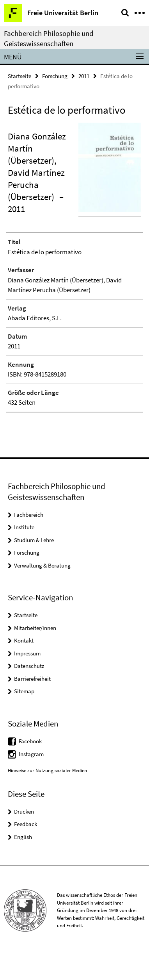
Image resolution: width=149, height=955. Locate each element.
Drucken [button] (24, 811)
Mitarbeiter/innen (35, 628)
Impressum (27, 653)
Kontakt (24, 640)
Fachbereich (28, 514)
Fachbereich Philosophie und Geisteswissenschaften (49, 38)
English (23, 837)
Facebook (30, 741)
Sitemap (24, 691)
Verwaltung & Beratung (42, 565)
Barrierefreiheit (32, 678)
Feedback (25, 824)
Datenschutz (29, 665)
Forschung (54, 76)
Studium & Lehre (34, 540)
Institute (24, 527)
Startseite (19, 76)
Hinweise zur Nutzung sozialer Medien (47, 770)
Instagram (31, 754)
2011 (83, 76)
